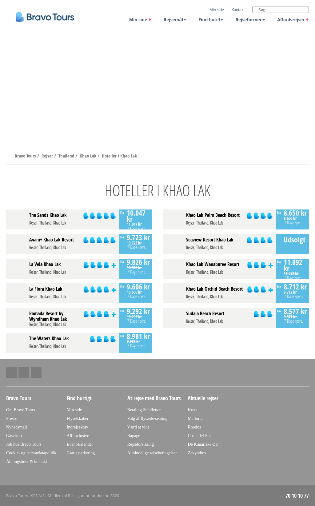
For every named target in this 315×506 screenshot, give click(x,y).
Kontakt (238, 9)
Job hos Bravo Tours (24, 444)
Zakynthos (197, 453)
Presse (11, 418)
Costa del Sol (199, 435)
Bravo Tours (26, 156)
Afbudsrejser (293, 19)
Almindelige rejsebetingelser (152, 453)
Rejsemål (175, 19)
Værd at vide (138, 427)
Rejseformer (250, 19)
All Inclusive (78, 435)
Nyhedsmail (16, 427)
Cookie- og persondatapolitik (31, 453)
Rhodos (194, 427)
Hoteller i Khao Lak (119, 156)
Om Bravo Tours (20, 410)
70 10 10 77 (297, 496)
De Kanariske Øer (203, 444)
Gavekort (14, 435)
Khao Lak (89, 156)
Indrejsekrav (77, 427)
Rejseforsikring (140, 444)
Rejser (48, 156)
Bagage (133, 435)
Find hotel (210, 19)
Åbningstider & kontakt (26, 461)
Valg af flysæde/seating (147, 418)
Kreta (192, 410)
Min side (140, 19)
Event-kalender (80, 444)
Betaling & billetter (144, 410)
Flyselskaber (78, 418)
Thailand (66, 156)
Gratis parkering (81, 453)
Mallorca (195, 418)
